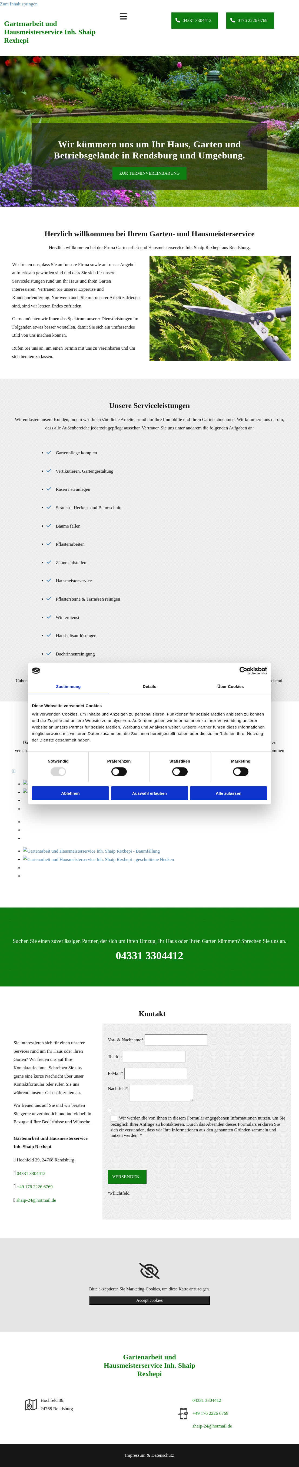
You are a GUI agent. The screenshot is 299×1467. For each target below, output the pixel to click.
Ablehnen (70, 793)
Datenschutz (162, 1455)
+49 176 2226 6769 (35, 1186)
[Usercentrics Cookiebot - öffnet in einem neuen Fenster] (243, 671)
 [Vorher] (13, 771)
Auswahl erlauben (149, 793)
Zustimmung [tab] (68, 686)
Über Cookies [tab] (230, 686)
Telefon (115, 1056)
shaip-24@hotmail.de (36, 1200)
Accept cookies (149, 1300)
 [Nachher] (14, 771)
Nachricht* (118, 1088)
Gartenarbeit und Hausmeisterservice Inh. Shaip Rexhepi (50, 32)
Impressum (135, 1455)
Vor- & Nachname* (126, 1039)
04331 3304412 (149, 955)
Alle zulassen (228, 793)
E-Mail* (115, 1073)
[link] (149, 1271)
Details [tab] (149, 686)
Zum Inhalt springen (19, 3)
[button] (194, 20)
